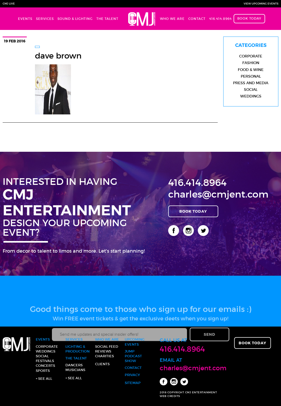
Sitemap (133, 383)
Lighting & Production (77, 349)
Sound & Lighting (75, 19)
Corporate (250, 56)
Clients (102, 364)
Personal (251, 76)
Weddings (250, 96)
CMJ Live (9, 3)
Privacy (132, 375)
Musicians (75, 370)
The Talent (107, 19)
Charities (104, 356)
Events (25, 19)
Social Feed (106, 346)
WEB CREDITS (170, 396)
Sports (43, 370)
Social (250, 89)
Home (139, 19)
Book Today (249, 18)
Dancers (74, 365)
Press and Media (250, 83)
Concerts (45, 365)
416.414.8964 (220, 19)
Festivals (45, 361)
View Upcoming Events (261, 3)
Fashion (250, 62)
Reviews (103, 351)
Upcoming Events (135, 341)
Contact (197, 19)
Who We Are (172, 19)
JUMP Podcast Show (133, 356)
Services (45, 19)
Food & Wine (251, 69)
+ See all (44, 378)
